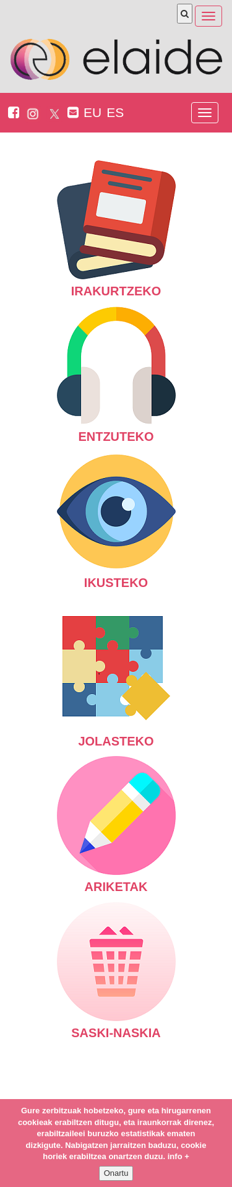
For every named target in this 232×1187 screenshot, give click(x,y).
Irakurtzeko (116, 229)
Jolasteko (116, 679)
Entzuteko (116, 374)
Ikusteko (116, 520)
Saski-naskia (116, 971)
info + (178, 1158)
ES (115, 112)
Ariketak (116, 825)
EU (92, 112)
